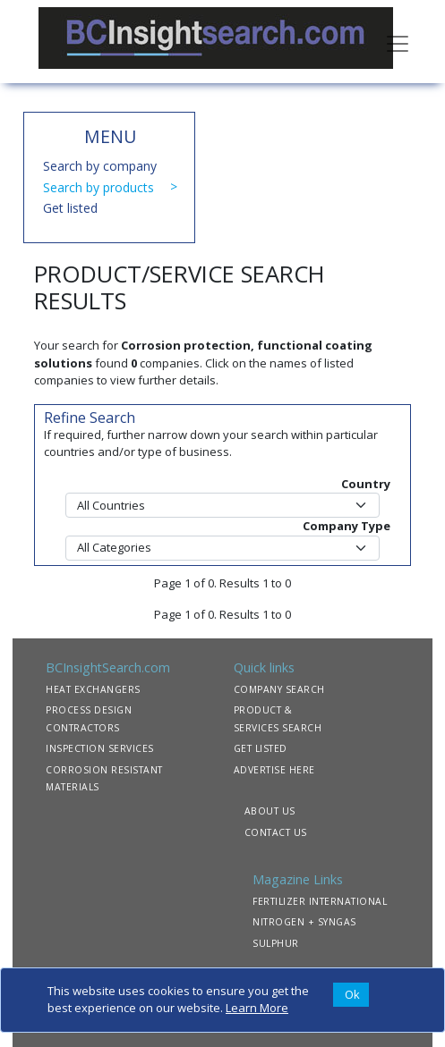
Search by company (100, 165)
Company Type (346, 526)
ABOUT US (269, 811)
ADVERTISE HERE (274, 770)
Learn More (257, 1008)
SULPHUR (275, 943)
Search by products (98, 187)
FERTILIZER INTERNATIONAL (319, 901)
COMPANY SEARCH (279, 689)
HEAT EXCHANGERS (93, 689)
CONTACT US (275, 832)
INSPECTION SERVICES (100, 748)
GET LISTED (260, 748)
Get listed (70, 207)
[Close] (351, 995)
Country (365, 484)
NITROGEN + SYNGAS (304, 922)
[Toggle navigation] (397, 42)
